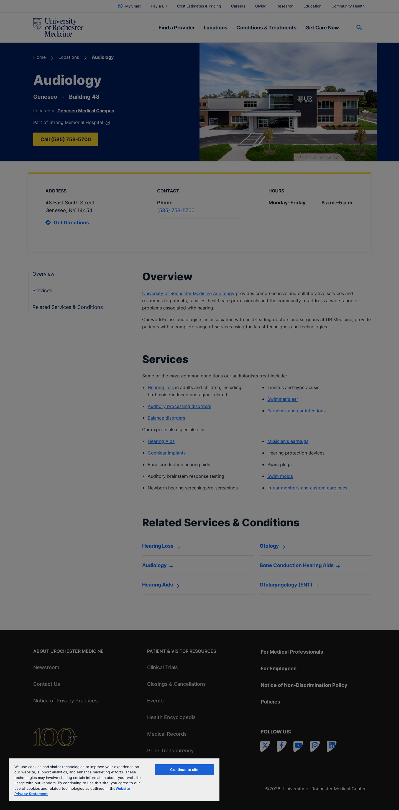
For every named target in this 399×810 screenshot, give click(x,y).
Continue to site (184, 769)
